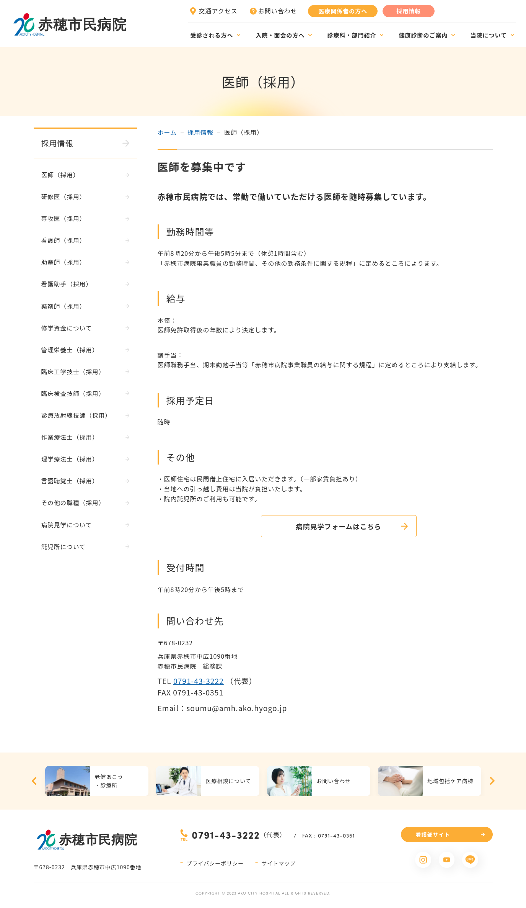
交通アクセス (218, 10)
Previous (34, 781)
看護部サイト (433, 834)
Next (492, 781)
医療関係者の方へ (342, 11)
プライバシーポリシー (215, 863)
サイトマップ (278, 863)
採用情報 (408, 11)
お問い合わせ (277, 10)
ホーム (167, 132)
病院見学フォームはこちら (325, 526)
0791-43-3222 (198, 681)
